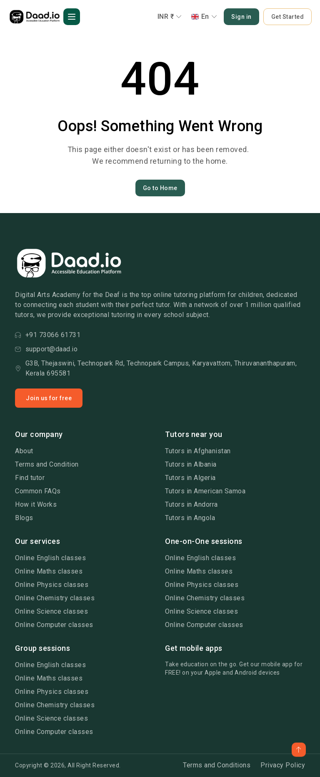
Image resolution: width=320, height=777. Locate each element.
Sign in (241, 16)
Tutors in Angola (190, 518)
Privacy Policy (282, 765)
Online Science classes (51, 611)
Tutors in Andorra (191, 504)
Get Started (287, 16)
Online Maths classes (48, 571)
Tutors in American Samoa (205, 491)
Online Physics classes (51, 585)
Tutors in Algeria (190, 478)
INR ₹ (170, 16)
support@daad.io (46, 349)
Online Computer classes (54, 625)
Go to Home (160, 188)
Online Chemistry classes (55, 598)
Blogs (24, 518)
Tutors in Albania (191, 464)
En (204, 16)
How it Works (36, 504)
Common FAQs (38, 491)
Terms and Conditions (216, 765)
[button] (71, 16)
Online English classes (50, 558)
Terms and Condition (47, 464)
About (24, 451)
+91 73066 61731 (47, 335)
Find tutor (30, 478)
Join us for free (49, 398)
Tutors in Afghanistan (198, 451)
